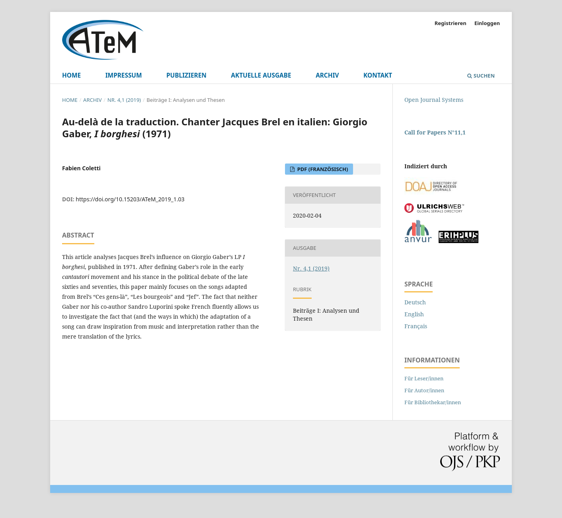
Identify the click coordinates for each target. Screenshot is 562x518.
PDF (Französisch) (322, 169)
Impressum (123, 75)
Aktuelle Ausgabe (261, 75)
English (414, 314)
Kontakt (377, 75)
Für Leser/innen (423, 378)
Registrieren (450, 23)
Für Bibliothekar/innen (432, 402)
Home (71, 75)
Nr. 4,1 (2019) (124, 99)
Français (415, 326)
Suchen (481, 75)
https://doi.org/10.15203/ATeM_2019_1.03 (130, 199)
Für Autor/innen (424, 390)
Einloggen (487, 23)
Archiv (327, 75)
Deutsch (415, 302)
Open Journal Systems (433, 99)
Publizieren (186, 75)
